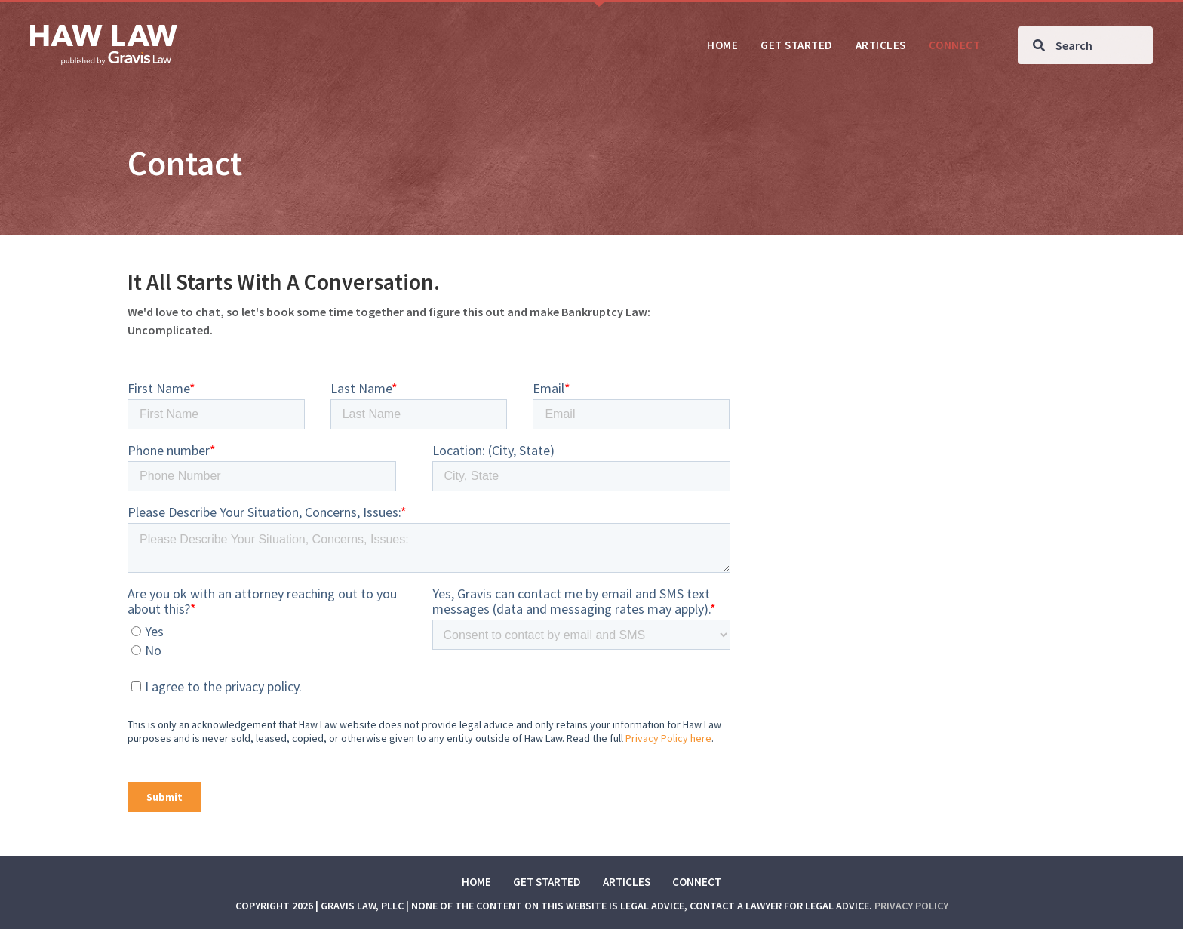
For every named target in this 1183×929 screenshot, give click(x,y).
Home (476, 882)
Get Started (547, 882)
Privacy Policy (911, 905)
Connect (696, 882)
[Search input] (1085, 45)
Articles (626, 882)
